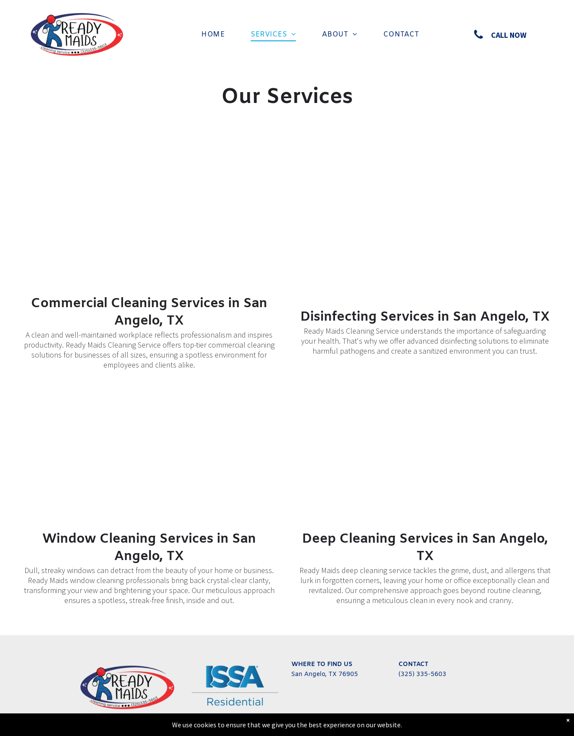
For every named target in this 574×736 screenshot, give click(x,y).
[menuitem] (213, 34)
